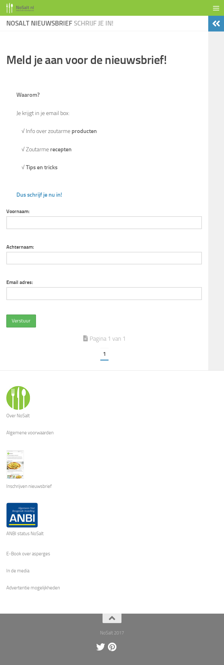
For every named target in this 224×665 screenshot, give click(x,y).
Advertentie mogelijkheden (33, 588)
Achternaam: (20, 247)
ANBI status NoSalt (25, 533)
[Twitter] (100, 647)
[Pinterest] (112, 647)
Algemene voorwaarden (30, 433)
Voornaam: (18, 211)
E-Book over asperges (28, 554)
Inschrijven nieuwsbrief (29, 486)
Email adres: (19, 282)
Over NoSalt (18, 416)
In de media (17, 571)
